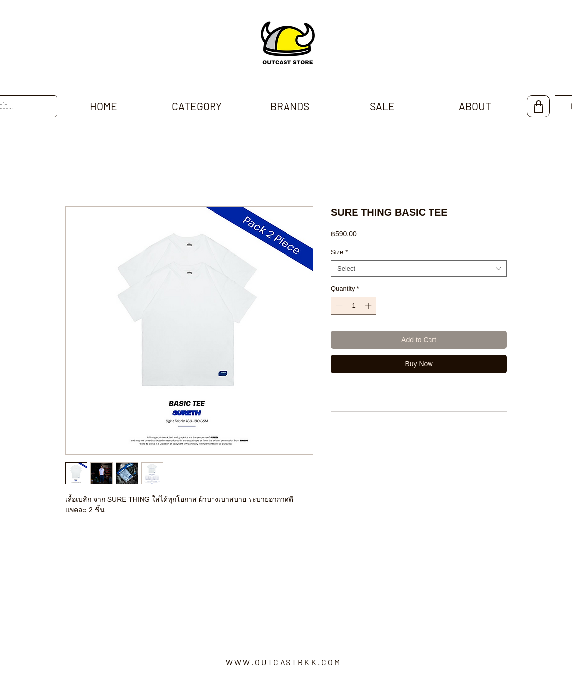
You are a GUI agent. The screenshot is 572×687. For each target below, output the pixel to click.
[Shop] (538, 106)
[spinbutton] (353, 305)
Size (339, 252)
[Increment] (369, 305)
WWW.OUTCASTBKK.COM (284, 662)
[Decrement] (338, 305)
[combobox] (419, 268)
